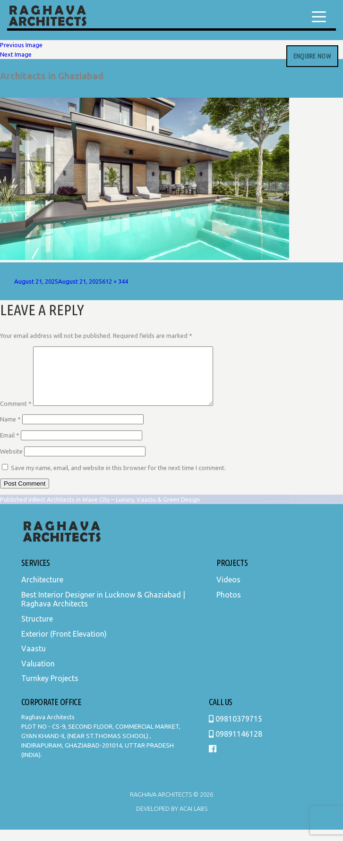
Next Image (16, 54)
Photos (228, 606)
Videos (228, 591)
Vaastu (33, 660)
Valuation (38, 675)
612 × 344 (115, 281)
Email (9, 446)
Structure (37, 630)
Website (11, 462)
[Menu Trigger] (319, 16)
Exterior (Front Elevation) (64, 645)
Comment (16, 415)
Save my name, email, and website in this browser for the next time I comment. (118, 479)
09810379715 (235, 730)
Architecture (42, 591)
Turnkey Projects (49, 689)
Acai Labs (192, 819)
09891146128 (235, 745)
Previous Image (21, 45)
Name (10, 430)
